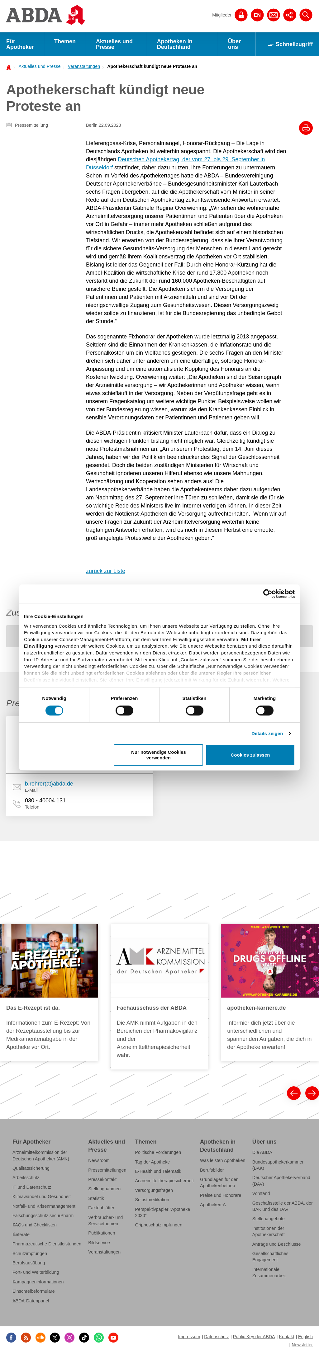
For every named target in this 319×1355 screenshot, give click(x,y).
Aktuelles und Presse (114, 44)
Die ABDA (262, 1152)
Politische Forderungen (158, 1152)
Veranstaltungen (84, 66)
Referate (21, 1234)
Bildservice (99, 1242)
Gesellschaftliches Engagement (270, 1256)
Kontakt (286, 1336)
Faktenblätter (101, 1207)
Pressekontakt (102, 1179)
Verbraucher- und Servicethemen (105, 1220)
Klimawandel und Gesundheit (41, 1196)
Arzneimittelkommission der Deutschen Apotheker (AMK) (40, 1155)
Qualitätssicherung (31, 1168)
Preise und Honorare (220, 1195)
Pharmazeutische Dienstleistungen (46, 1243)
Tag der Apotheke (152, 1161)
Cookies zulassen (250, 755)
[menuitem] (37, 66)
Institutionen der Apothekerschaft (268, 1231)
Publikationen (101, 1232)
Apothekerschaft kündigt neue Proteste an (152, 66)
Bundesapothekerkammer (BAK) (277, 1165)
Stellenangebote (268, 1218)
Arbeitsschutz (25, 1177)
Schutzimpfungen (29, 1253)
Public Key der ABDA (254, 1336)
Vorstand (261, 1193)
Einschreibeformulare (33, 1291)
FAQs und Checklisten (34, 1224)
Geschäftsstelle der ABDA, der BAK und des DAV (282, 1206)
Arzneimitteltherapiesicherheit (164, 1180)
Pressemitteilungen (107, 1170)
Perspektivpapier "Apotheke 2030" (162, 1212)
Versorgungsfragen (154, 1190)
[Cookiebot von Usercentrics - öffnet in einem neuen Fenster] (267, 593)
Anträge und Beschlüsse (276, 1244)
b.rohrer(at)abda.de (49, 784)
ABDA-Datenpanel (30, 1300)
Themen (65, 41)
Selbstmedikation (152, 1199)
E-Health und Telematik (158, 1171)
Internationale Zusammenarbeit (269, 1272)
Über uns (234, 44)
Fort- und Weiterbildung (35, 1272)
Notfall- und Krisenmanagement (43, 1206)
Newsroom (99, 1160)
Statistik (96, 1198)
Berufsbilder (212, 1170)
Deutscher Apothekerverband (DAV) (281, 1180)
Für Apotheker (20, 44)
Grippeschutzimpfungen (159, 1224)
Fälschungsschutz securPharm (43, 1215)
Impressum (189, 1336)
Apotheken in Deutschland (175, 44)
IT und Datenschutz (31, 1187)
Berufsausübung (28, 1262)
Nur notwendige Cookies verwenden (158, 754)
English (305, 1336)
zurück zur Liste (105, 571)
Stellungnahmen (104, 1188)
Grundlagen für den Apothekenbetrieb (219, 1182)
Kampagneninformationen (38, 1281)
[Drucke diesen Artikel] (306, 128)
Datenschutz (216, 1336)
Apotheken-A (213, 1204)
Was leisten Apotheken (222, 1160)
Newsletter (302, 1344)
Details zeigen (267, 733)
